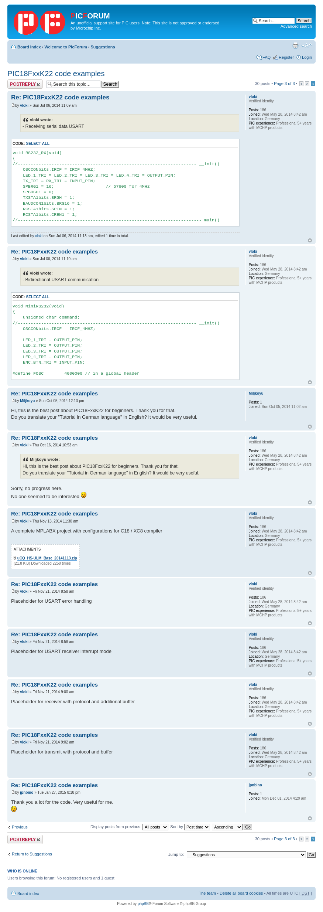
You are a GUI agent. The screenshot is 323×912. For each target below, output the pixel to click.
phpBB (143, 904)
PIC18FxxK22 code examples (55, 73)
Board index (29, 47)
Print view (295, 45)
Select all (37, 144)
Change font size (306, 45)
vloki (24, 105)
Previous (20, 827)
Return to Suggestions (32, 854)
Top (310, 240)
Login (307, 57)
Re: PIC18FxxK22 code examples (60, 97)
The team (207, 893)
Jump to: (176, 854)
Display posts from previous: (129, 826)
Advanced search (296, 26)
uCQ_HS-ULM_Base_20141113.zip (47, 558)
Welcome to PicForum (65, 47)
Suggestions (103, 47)
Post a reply (25, 84)
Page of (284, 83)
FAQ (266, 57)
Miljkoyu (27, 401)
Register (286, 57)
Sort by (190, 826)
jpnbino (26, 792)
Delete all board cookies (241, 893)
